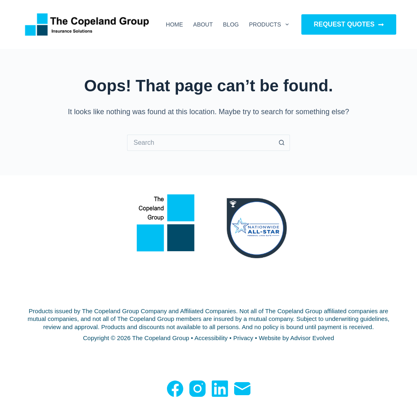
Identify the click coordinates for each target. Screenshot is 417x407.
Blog (231, 24)
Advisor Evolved (312, 337)
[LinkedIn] (220, 388)
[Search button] (282, 143)
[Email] (242, 388)
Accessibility (211, 337)
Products (270, 24)
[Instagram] (197, 388)
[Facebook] (175, 388)
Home (174, 24)
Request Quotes (349, 24)
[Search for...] (200, 143)
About (203, 24)
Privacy (243, 337)
